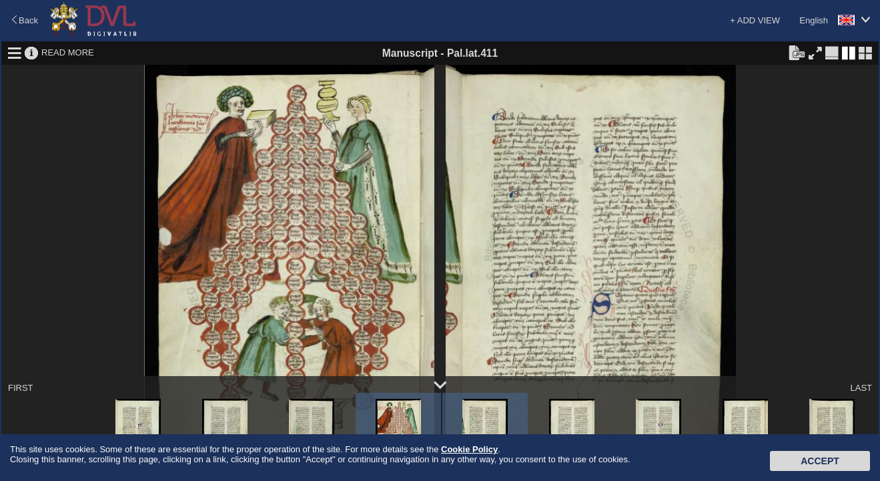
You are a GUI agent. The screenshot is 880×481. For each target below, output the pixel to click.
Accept (820, 461)
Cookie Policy (469, 449)
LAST (861, 388)
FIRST (20, 388)
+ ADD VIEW (755, 20)
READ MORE (67, 52)
